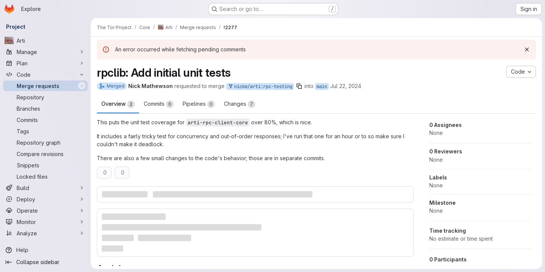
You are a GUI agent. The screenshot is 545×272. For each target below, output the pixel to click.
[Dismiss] (526, 49)
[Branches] (45, 108)
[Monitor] (45, 221)
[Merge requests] (45, 85)
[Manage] (45, 51)
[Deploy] (45, 199)
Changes (239, 104)
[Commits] (45, 119)
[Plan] (45, 63)
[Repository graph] (45, 142)
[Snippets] (45, 165)
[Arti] (45, 40)
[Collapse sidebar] (45, 262)
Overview (118, 104)
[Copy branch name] (299, 86)
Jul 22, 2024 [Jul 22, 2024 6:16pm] (345, 86)
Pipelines (199, 104)
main (322, 86)
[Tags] (45, 131)
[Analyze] (45, 233)
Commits (159, 104)
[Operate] (45, 210)
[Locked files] (45, 176)
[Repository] (45, 97)
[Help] (45, 250)
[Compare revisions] (45, 153)
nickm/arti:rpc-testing (260, 86)
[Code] (45, 74)
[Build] (45, 187)
